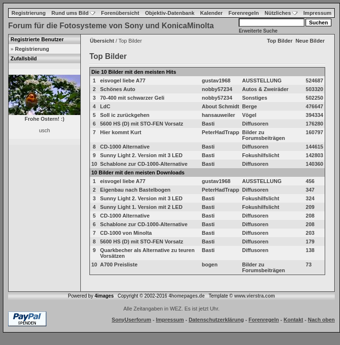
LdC (105, 106)
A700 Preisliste (118, 264)
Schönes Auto (117, 89)
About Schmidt (220, 106)
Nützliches (280, 13)
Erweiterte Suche (258, 31)
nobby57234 (217, 89)
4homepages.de (186, 296)
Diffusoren (255, 123)
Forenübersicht (120, 13)
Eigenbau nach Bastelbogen (135, 190)
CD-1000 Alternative (125, 147)
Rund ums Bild (74, 13)
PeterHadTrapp (220, 132)
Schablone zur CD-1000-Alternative (143, 164)
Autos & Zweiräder (265, 89)
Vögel (249, 115)
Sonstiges (254, 98)
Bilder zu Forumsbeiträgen (263, 135)
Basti (208, 123)
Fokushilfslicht (260, 155)
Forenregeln (244, 13)
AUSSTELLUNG (262, 80)
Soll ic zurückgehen (124, 115)
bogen (210, 264)
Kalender (211, 13)
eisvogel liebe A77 (122, 80)
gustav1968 (216, 80)
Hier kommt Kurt (120, 132)
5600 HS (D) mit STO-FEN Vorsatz (141, 123)
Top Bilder (280, 41)
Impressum (317, 13)
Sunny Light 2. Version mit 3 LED (141, 155)
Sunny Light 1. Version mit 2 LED (141, 207)
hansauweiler (218, 115)
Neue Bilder (310, 41)
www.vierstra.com (254, 296)
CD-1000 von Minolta (126, 233)
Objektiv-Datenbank (169, 13)
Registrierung (28, 13)
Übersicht (102, 41)
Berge (249, 106)
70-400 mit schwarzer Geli (132, 98)
